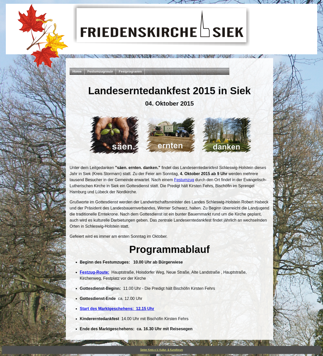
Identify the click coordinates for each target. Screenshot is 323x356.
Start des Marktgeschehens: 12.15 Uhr (117, 308)
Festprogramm (130, 71)
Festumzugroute (100, 71)
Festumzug (184, 180)
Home (77, 71)
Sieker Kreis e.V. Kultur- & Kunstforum (161, 349)
